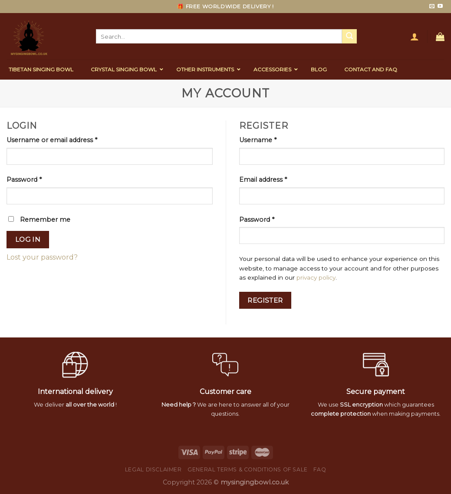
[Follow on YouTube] (440, 6)
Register (265, 300)
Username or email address (52, 140)
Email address (263, 180)
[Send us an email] (432, 6)
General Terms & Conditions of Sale (248, 469)
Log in (28, 239)
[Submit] (349, 36)
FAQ (319, 469)
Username (258, 140)
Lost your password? (42, 257)
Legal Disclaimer (153, 469)
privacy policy (316, 277)
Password (24, 180)
